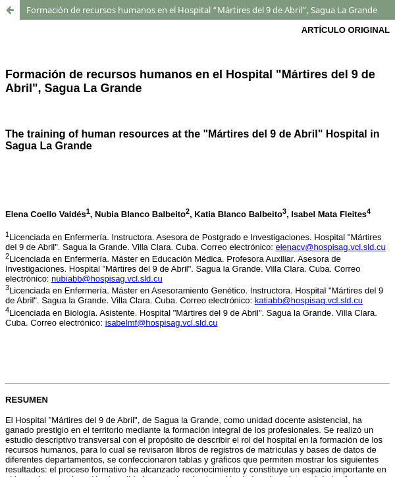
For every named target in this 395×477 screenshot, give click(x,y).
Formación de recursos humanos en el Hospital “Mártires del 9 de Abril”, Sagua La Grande (201, 10)
